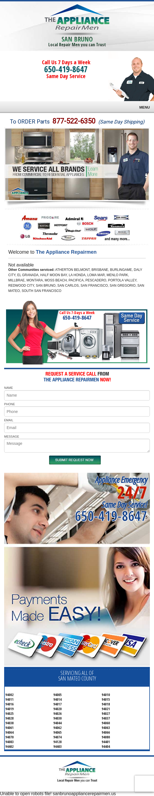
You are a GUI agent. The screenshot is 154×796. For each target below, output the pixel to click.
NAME (8, 387)
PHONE (9, 404)
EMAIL (8, 420)
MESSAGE (11, 436)
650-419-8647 (66, 69)
